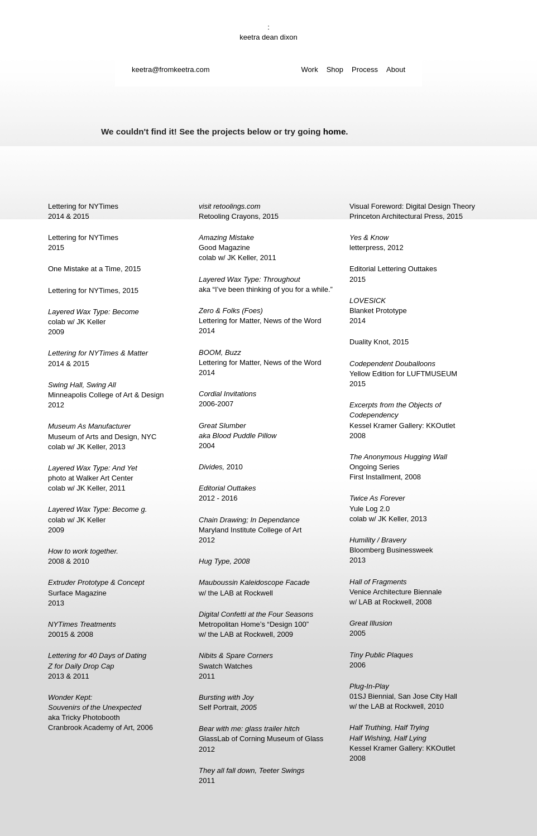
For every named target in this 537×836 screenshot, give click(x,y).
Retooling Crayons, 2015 (239, 211)
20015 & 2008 (82, 629)
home (334, 131)
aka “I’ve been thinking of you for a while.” (266, 284)
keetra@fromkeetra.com (171, 69)
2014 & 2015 (98, 358)
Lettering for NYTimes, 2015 (93, 290)
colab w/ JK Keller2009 (93, 322)
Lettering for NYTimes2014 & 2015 (83, 211)
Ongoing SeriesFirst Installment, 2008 (398, 467)
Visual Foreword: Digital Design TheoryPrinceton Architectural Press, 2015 (412, 211)
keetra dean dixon (268, 37)
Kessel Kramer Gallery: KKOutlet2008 (402, 420)
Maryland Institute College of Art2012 (250, 530)
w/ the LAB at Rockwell (254, 587)
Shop (335, 69)
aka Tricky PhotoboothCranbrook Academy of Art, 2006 (100, 712)
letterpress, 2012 (376, 242)
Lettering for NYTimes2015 (83, 242)
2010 (221, 467)
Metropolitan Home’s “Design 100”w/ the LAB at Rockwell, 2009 (256, 624)
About (395, 69)
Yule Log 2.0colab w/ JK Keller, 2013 (388, 508)
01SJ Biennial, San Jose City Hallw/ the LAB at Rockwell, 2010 (403, 696)
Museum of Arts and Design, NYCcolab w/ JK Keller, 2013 (102, 436)
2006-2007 (227, 399)
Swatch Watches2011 (236, 665)
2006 (381, 660)
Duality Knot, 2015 (379, 342)
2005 (370, 628)
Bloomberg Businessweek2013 (391, 550)
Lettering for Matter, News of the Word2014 (260, 320)
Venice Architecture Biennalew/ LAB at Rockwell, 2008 (395, 592)
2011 (252, 775)
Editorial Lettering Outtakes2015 (393, 274)
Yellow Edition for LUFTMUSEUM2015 (403, 373)
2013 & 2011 (97, 665)
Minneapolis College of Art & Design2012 (106, 395)
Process (365, 69)
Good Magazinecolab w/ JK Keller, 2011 (237, 247)
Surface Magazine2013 (96, 592)
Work (309, 69)
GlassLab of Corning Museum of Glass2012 (261, 738)
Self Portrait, (228, 702)
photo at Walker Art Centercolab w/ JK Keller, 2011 (92, 478)
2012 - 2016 (227, 493)
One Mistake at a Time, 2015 (94, 269)
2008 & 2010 (83, 556)
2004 (237, 435)
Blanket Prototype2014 (378, 310)
